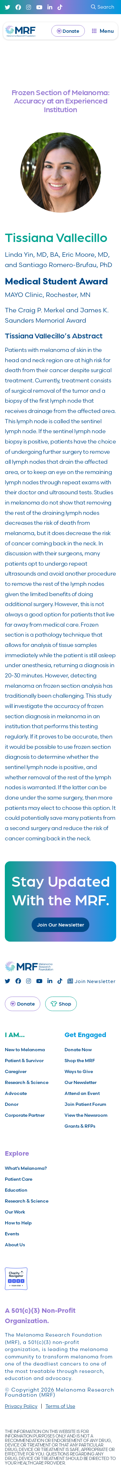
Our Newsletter (80, 1082)
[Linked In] (49, 7)
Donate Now (78, 1050)
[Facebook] (18, 7)
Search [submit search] (102, 7)
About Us (15, 1245)
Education (16, 1190)
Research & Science (26, 1082)
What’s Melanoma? (26, 1168)
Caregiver (15, 1071)
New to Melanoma (25, 1050)
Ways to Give (79, 1071)
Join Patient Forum (85, 1104)
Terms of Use (60, 1406)
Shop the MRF (80, 1060)
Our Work (15, 1212)
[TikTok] (59, 7)
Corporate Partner (25, 1115)
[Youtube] (39, 7)
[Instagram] (28, 7)
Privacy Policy (21, 1406)
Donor (11, 1104)
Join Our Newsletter (60, 924)
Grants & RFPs (80, 1126)
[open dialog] (103, 31)
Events (12, 1234)
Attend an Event (82, 1093)
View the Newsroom (86, 1115)
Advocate (16, 1093)
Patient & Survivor (24, 1060)
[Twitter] (7, 7)
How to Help (18, 1223)
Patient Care (18, 1179)
